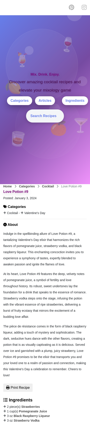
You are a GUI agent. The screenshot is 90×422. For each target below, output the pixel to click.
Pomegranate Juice (33, 411)
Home (7, 186)
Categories (20, 100)
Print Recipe (18, 387)
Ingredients (74, 100)
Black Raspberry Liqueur (32, 416)
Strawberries (30, 406)
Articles (45, 100)
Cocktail (48, 186)
